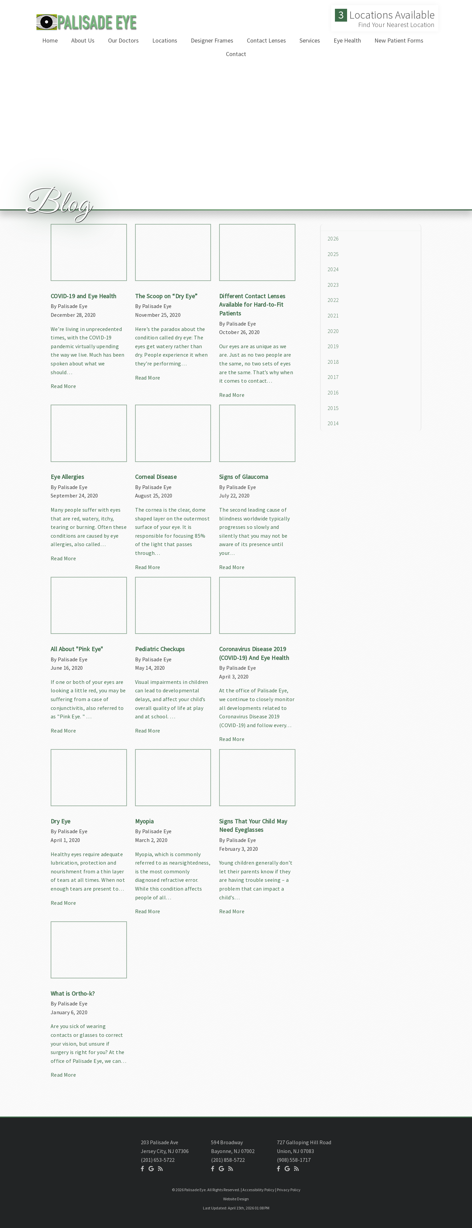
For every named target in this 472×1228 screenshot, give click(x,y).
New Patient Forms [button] (398, 40)
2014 (333, 423)
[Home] (85, 28)
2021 (333, 315)
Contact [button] (236, 54)
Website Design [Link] (236, 1198)
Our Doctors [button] (123, 40)
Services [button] (309, 40)
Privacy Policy (288, 1189)
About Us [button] (83, 40)
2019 (333, 346)
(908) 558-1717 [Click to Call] (294, 1159)
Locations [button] (164, 40)
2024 (333, 269)
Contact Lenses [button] (266, 40)
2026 (333, 238)
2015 (333, 408)
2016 (333, 392)
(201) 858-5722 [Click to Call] (228, 1159)
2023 (333, 284)
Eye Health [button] (347, 40)
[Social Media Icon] (142, 1168)
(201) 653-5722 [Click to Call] (158, 1159)
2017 (333, 377)
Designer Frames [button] (212, 40)
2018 (333, 361)
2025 (333, 254)
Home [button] (50, 40)
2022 (333, 300)
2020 (333, 331)
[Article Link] (89, 310)
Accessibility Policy (258, 1189)
